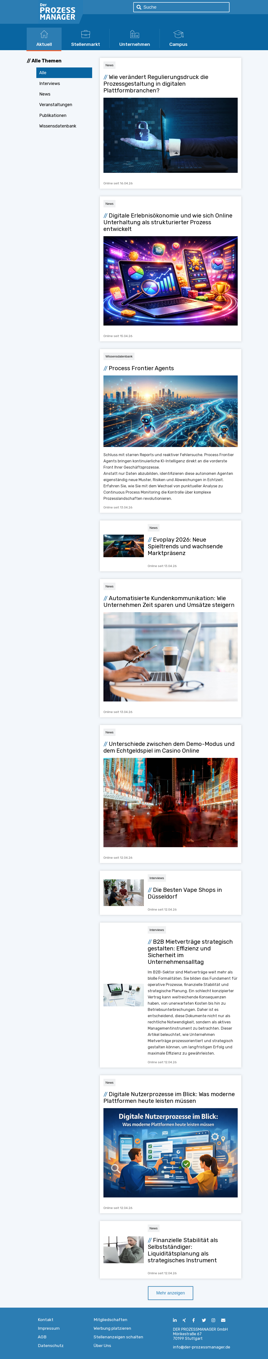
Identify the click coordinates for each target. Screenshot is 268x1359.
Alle (42, 72)
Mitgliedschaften (110, 1319)
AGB (42, 1337)
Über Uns (102, 1345)
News (44, 94)
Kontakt (45, 1319)
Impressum (49, 1328)
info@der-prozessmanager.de (201, 1347)
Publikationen (52, 115)
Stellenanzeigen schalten (118, 1337)
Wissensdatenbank (57, 126)
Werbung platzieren (112, 1328)
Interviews (49, 83)
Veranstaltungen (55, 104)
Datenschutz (51, 1345)
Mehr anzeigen (170, 1293)
